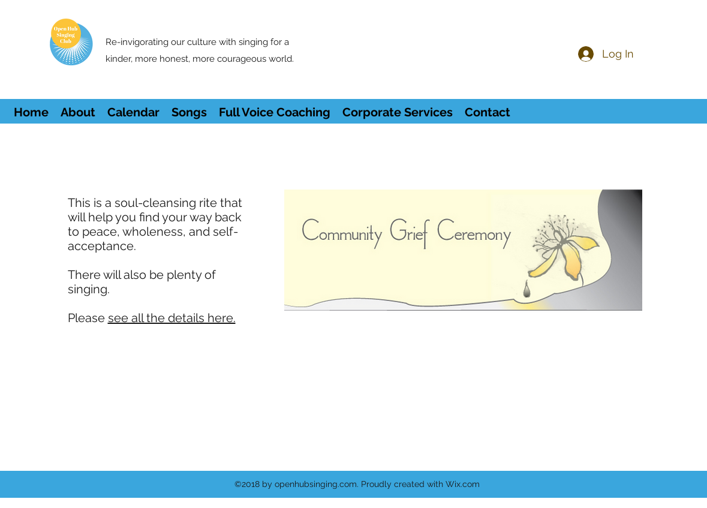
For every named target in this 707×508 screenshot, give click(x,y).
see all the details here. (172, 318)
